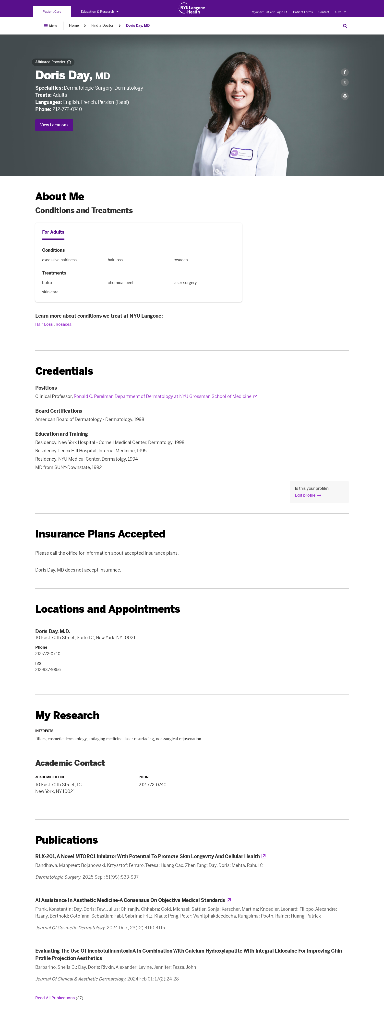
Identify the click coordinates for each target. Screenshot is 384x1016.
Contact (323, 12)
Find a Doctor (102, 26)
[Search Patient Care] (345, 25)
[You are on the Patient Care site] (52, 11)
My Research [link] (67, 715)
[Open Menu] (50, 25)
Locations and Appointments (107, 609)
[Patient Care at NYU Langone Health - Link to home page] (191, 8)
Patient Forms (303, 12)
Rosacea (64, 324)
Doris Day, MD (138, 26)
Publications (66, 840)
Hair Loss (44, 324)
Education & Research (99, 11)
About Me (59, 196)
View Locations (54, 125)
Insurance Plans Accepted (100, 534)
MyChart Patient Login (269, 12)
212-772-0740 (67, 109)
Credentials (64, 371)
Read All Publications (59, 998)
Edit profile (305, 495)
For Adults (53, 232)
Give (340, 12)
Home (74, 26)
